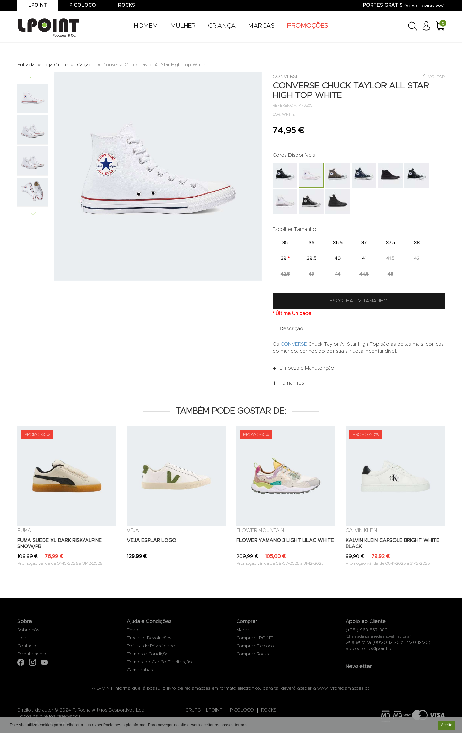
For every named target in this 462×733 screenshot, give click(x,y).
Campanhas (140, 670)
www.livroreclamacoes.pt (343, 688)
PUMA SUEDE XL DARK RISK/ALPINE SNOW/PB (59, 543)
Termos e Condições (149, 654)
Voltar (433, 76)
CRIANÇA (222, 26)
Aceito (446, 725)
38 (417, 243)
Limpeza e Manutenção (306, 368)
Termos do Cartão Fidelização (159, 662)
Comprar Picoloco (255, 646)
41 (364, 258)
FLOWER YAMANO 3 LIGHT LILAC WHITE (285, 540)
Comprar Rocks (252, 654)
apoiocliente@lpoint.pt (369, 649)
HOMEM (146, 26)
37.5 (390, 243)
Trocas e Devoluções (149, 638)
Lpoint (37, 5)
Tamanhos (291, 383)
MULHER (183, 26)
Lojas (23, 638)
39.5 (311, 258)
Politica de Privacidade (151, 646)
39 (285, 258)
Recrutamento (31, 654)
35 (285, 243)
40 (338, 258)
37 (364, 243)
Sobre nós (28, 630)
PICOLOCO (242, 710)
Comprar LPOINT (254, 638)
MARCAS (261, 26)
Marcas (244, 630)
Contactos (28, 646)
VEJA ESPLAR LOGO (151, 540)
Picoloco (82, 5)
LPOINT (214, 710)
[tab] (359, 329)
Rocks (126, 5)
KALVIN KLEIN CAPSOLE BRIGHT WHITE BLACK (392, 543)
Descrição (291, 329)
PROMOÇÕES (307, 26)
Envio (133, 630)
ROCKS (268, 710)
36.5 (338, 243)
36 (311, 243)
